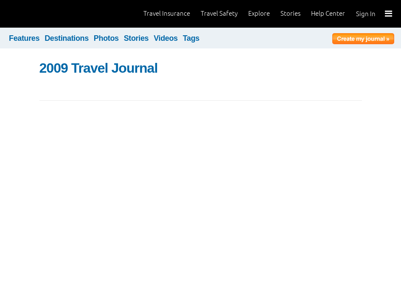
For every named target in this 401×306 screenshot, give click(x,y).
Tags (191, 38)
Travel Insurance (166, 13)
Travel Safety (219, 13)
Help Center (328, 13)
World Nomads (44, 14)
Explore (259, 13)
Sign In (366, 13)
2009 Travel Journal (98, 68)
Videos (166, 38)
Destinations (67, 38)
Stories (290, 13)
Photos (106, 38)
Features (24, 38)
